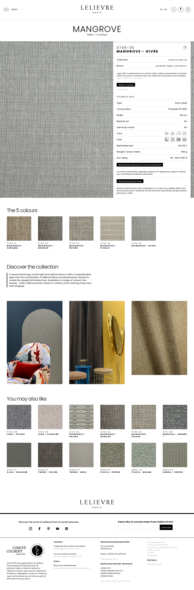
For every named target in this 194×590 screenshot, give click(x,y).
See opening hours (109, 559)
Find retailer (122, 89)
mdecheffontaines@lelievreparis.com (72, 568)
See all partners (154, 564)
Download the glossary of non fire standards (139, 165)
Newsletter (152, 555)
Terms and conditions (157, 544)
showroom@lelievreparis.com (68, 556)
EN (165, 9)
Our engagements (156, 542)
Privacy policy (153, 550)
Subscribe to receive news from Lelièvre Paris (145, 522)
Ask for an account (133, 78)
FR (161, 9)
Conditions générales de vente (162, 547)
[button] (19, 232)
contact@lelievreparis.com (66, 548)
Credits (150, 552)
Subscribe (166, 527)
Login (119, 78)
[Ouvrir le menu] (10, 9)
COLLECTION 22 (178, 59)
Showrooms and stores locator (115, 581)
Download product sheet (130, 181)
